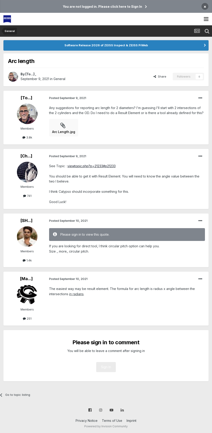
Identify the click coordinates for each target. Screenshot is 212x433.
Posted (67, 98)
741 (27, 196)
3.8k (27, 137)
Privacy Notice (87, 421)
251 (27, 318)
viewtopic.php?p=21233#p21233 (91, 166)
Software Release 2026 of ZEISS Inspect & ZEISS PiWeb (106, 45)
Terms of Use (112, 421)
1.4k (27, 260)
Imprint (131, 421)
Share (160, 76)
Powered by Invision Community (106, 426)
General (59, 79)
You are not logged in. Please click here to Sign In (102, 6)
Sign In (106, 367)
